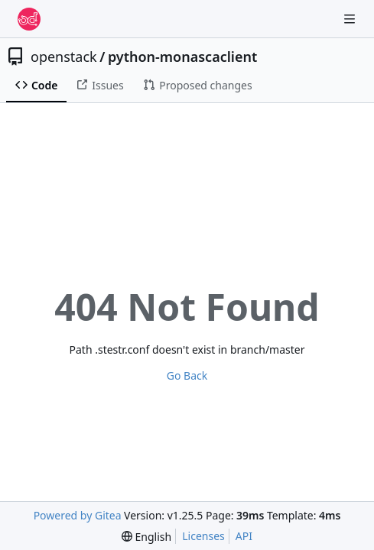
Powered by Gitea (78, 515)
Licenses (203, 536)
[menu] (146, 536)
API (244, 536)
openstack (64, 56)
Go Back (187, 375)
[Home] (29, 19)
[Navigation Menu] (351, 18)
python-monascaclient (182, 56)
